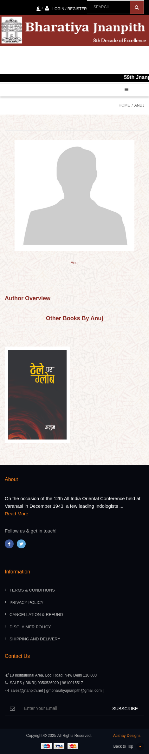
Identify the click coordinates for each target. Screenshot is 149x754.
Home (124, 105)
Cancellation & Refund (36, 614)
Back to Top (128, 747)
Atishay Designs (126, 735)
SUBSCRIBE (125, 708)
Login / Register (66, 8)
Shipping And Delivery (35, 639)
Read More (16, 513)
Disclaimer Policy (30, 627)
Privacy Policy (26, 602)
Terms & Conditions (32, 590)
